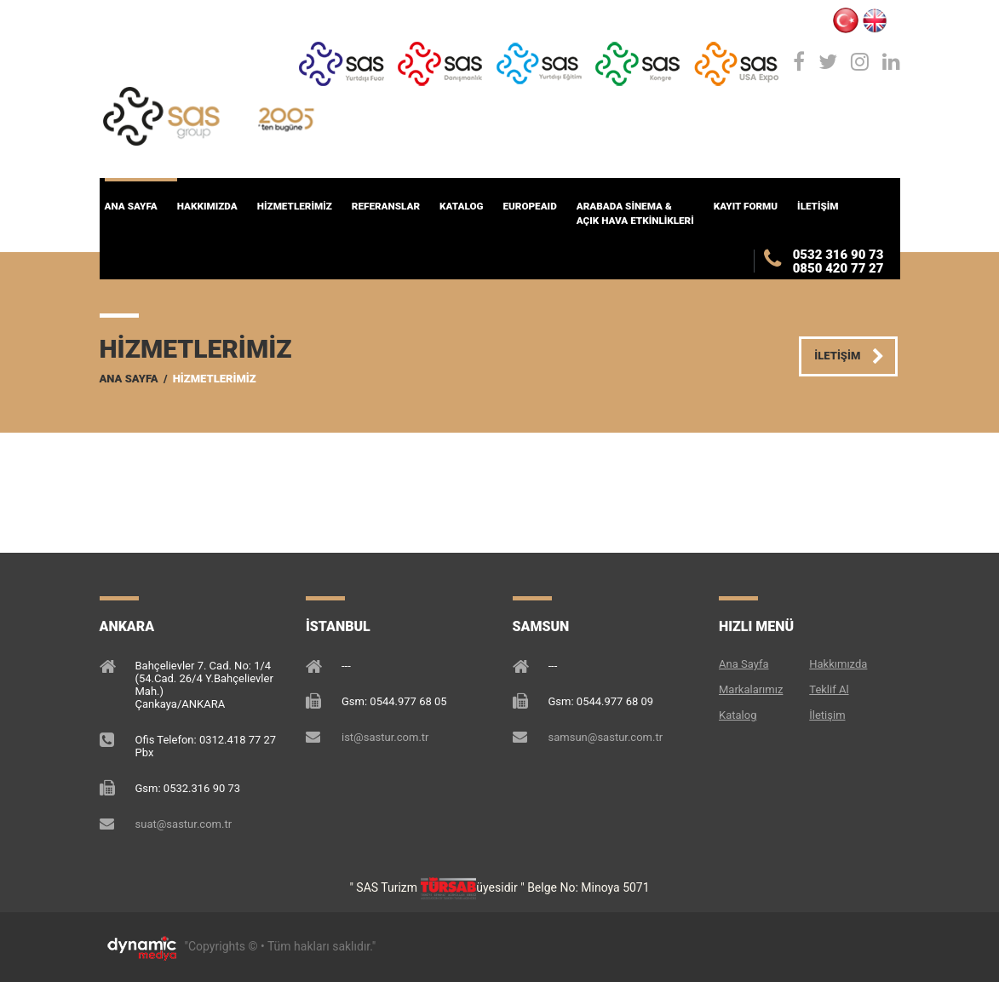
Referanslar (386, 206)
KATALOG (461, 206)
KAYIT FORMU (746, 206)
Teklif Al (828, 689)
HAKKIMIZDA (207, 206)
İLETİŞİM (818, 206)
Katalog (737, 715)
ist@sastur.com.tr (385, 737)
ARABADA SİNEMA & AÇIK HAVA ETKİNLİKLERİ (635, 213)
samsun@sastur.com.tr (605, 737)
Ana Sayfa (131, 206)
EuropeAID (529, 206)
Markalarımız (751, 689)
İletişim (827, 715)
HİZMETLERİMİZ (294, 206)
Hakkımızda (838, 664)
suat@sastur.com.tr (184, 824)
